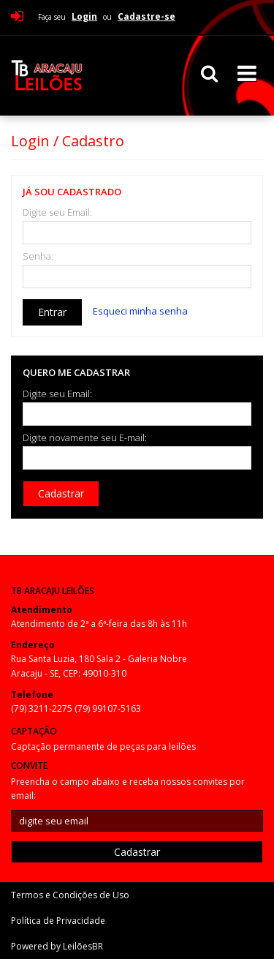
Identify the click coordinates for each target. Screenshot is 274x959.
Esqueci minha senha (140, 310)
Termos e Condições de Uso (70, 895)
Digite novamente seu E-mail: (85, 438)
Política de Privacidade (58, 920)
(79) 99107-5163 (108, 708)
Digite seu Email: (57, 212)
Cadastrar (61, 493)
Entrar (52, 312)
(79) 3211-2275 (43, 708)
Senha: (38, 256)
